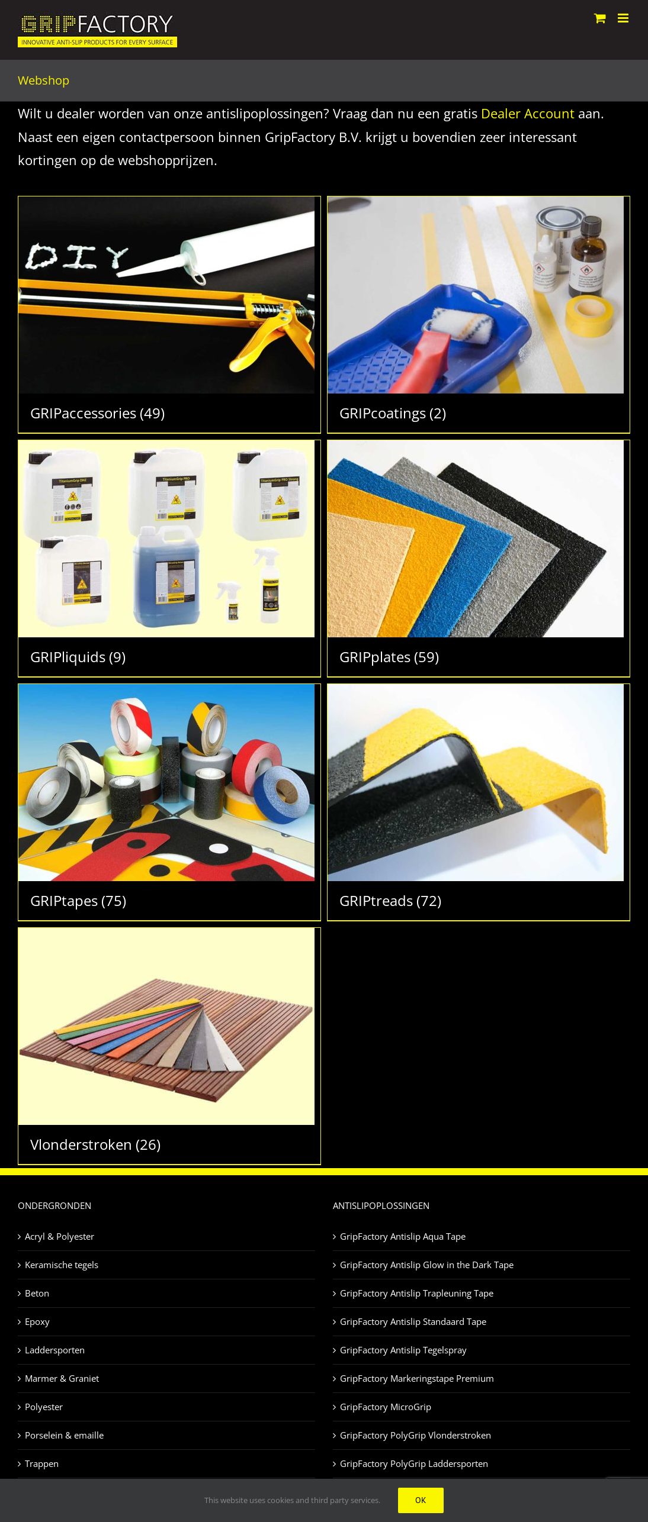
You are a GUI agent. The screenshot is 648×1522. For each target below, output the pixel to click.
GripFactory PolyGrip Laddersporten (414, 1463)
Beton (37, 1293)
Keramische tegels (61, 1265)
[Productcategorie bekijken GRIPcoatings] (479, 314)
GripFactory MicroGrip (385, 1407)
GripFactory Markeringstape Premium (417, 1378)
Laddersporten (55, 1350)
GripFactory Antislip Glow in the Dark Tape (427, 1265)
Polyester (44, 1407)
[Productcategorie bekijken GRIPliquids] (169, 558)
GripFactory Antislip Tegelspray (403, 1350)
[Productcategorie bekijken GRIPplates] (479, 558)
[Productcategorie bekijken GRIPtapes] (169, 802)
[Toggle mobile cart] (600, 18)
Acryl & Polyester (59, 1236)
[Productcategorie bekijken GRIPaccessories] (169, 314)
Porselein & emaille (64, 1435)
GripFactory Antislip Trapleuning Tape (416, 1293)
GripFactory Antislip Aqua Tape (403, 1236)
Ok (420, 1500)
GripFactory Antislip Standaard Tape (413, 1321)
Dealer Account (528, 113)
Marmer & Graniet (62, 1378)
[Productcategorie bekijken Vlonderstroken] (169, 1046)
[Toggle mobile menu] (624, 18)
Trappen (42, 1463)
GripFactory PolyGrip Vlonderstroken (415, 1435)
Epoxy (37, 1321)
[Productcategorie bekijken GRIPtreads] (479, 802)
